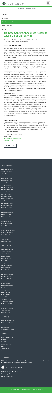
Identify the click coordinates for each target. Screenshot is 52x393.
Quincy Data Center (6, 221)
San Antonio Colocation (7, 301)
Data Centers (7, 166)
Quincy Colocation (5, 294)
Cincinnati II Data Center (7, 189)
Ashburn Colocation (6, 251)
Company (6, 357)
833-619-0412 (10, 376)
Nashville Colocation (6, 276)
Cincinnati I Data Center (7, 187)
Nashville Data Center (6, 200)
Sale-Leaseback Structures (7, 329)
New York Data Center (6, 207)
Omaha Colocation (5, 283)
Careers (4, 29)
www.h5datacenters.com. (11, 131)
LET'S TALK (10, 146)
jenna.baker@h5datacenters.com (13, 138)
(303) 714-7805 (8, 140)
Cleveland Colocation (6, 267)
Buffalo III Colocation (6, 260)
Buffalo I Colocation (6, 256)
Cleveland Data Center (6, 191)
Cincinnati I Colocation (6, 265)
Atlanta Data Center (6, 173)
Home (18, 8)
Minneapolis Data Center (7, 198)
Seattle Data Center (6, 234)
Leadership (4, 339)
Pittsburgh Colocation (6, 290)
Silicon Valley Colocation (7, 308)
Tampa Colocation (5, 310)
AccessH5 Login (5, 348)
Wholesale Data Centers (7, 322)
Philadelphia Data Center (7, 212)
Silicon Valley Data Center (7, 237)
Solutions (5, 317)
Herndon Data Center (6, 196)
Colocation (6, 246)
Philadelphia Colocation (7, 285)
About (4, 334)
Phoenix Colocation (6, 287)
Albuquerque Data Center (7, 169)
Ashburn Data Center (6, 171)
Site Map (3, 350)
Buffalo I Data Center (6, 176)
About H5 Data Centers (7, 337)
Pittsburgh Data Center (6, 216)
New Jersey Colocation (6, 278)
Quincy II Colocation (6, 296)
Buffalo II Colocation (6, 258)
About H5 (22, 8)
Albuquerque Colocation (7, 249)
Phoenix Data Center (6, 214)
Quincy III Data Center (6, 225)
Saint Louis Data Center (7, 232)
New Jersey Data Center (7, 203)
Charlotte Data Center (6, 182)
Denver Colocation (5, 269)
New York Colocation (6, 281)
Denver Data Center (6, 194)
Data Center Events (7, 25)
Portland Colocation (6, 292)
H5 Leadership (6, 18)
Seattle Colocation (5, 305)
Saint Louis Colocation (6, 303)
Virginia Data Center (6, 241)
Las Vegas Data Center (6, 205)
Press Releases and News (30, 8)
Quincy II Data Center (6, 223)
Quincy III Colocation (6, 299)
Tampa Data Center (6, 239)
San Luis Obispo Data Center (8, 230)
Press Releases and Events (9, 22)
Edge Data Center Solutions (8, 320)
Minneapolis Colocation (7, 274)
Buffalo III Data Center (6, 180)
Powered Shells (5, 327)
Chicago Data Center (6, 185)
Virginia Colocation (5, 312)
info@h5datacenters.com (12, 374)
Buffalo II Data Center (6, 178)
